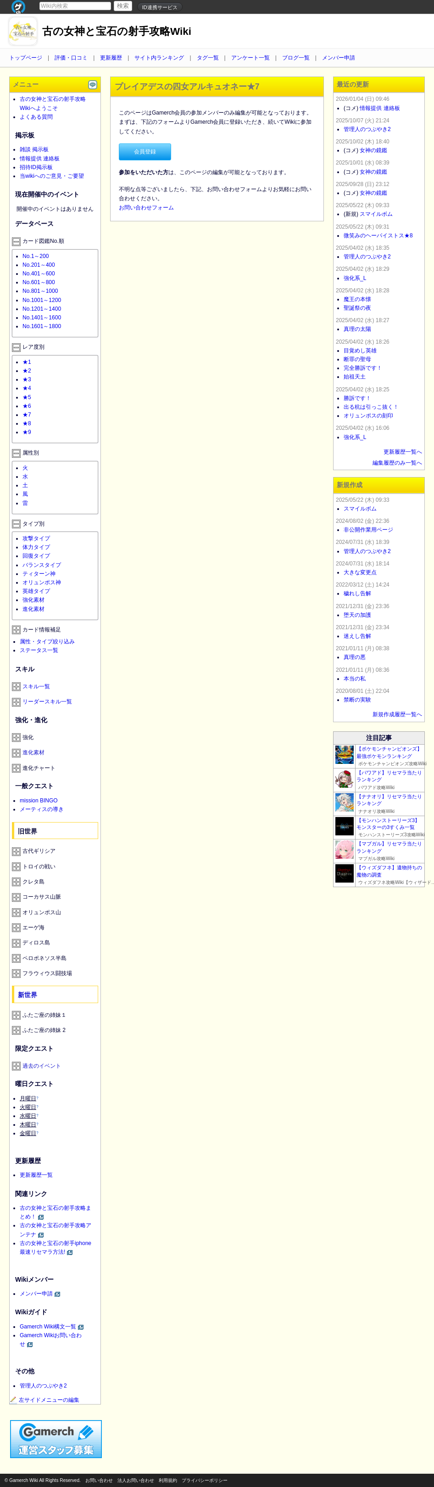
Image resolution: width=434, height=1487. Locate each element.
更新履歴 (111, 58)
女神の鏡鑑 (373, 150)
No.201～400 (38, 265)
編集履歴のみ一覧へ (397, 463)
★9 (26, 432)
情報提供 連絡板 (40, 158)
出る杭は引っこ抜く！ (371, 407)
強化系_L (355, 278)
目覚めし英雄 (360, 350)
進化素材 (33, 609)
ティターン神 (39, 574)
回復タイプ (36, 556)
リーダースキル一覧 (47, 701)
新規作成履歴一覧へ (397, 714)
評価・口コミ (71, 58)
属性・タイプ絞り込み (47, 641)
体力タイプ (36, 547)
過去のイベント (41, 1066)
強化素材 (33, 600)
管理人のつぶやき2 (43, 1386)
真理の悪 (355, 657)
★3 (26, 379)
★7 (26, 415)
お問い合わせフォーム (146, 207)
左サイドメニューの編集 (44, 1400)
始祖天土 (355, 376)
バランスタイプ (41, 565)
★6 (26, 406)
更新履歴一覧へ (403, 452)
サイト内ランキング (159, 58)
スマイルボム (376, 214)
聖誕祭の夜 (357, 308)
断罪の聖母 (357, 359)
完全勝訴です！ (363, 368)
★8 (26, 423)
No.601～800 (38, 282)
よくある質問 (36, 117)
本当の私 (355, 678)
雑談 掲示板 (34, 149)
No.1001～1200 (41, 300)
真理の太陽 (357, 329)
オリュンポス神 (41, 582)
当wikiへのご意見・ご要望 (52, 176)
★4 (26, 388)
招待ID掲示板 (36, 167)
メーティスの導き (42, 809)
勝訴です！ (357, 398)
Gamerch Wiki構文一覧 (48, 1326)
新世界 (27, 995)
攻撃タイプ (36, 538)
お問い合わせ (99, 1480)
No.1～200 (35, 256)
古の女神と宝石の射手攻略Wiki (116, 31)
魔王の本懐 (357, 299)
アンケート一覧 (250, 58)
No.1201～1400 (41, 309)
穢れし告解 (357, 593)
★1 (26, 362)
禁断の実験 (357, 700)
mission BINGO (39, 800)
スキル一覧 (36, 686)
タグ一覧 (208, 58)
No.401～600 (38, 273)
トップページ (25, 58)
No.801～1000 (40, 291)
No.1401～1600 (41, 317)
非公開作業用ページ (368, 530)
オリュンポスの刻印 (368, 415)
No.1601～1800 (41, 326)
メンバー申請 (338, 58)
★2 (26, 371)
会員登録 (145, 151)
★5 (26, 397)
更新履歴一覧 (36, 1175)
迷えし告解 (357, 636)
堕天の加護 (357, 615)
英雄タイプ (36, 591)
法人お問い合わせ (135, 1480)
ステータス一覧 (39, 650)
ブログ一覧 (296, 58)
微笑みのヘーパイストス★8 (378, 235)
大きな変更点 (360, 572)
